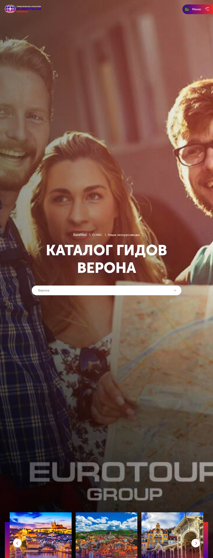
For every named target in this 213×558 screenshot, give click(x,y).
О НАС (97, 235)
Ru (187, 9)
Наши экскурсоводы (124, 235)
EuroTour (80, 235)
